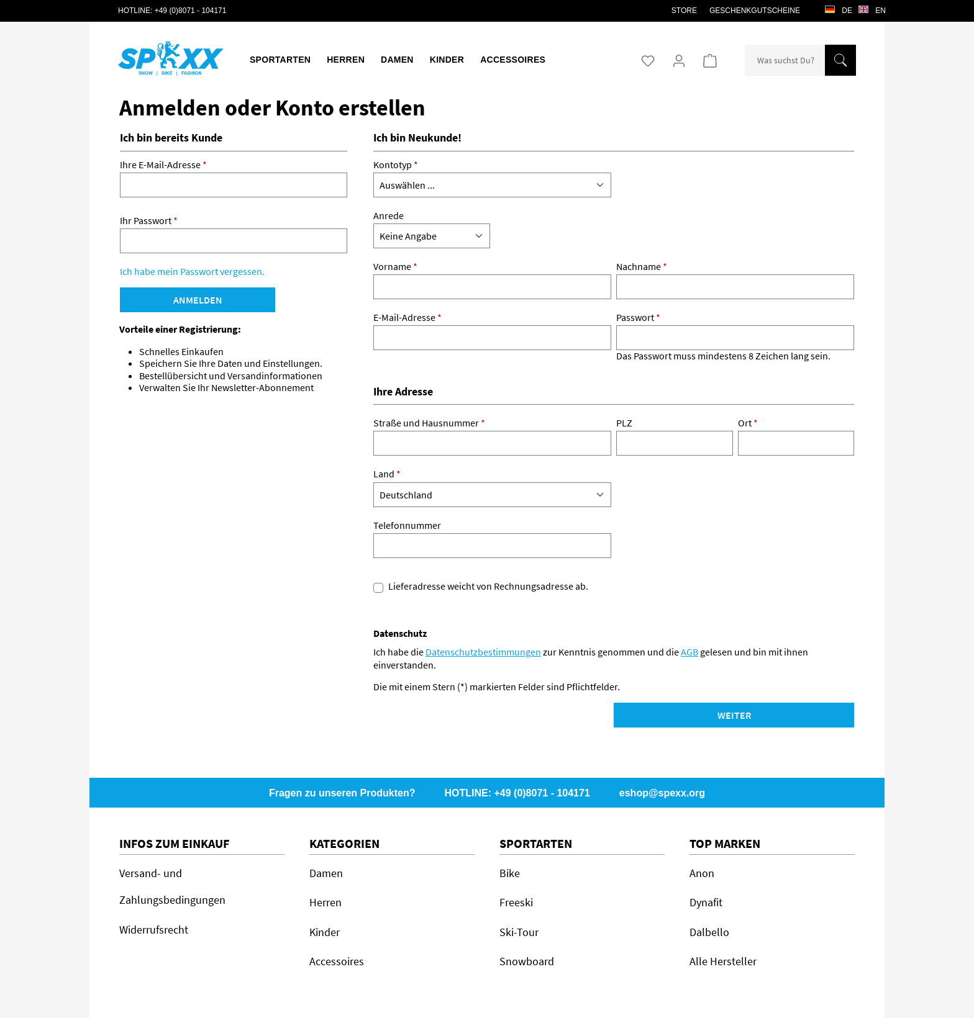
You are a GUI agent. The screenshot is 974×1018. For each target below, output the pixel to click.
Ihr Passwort (149, 221)
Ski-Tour (519, 932)
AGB (689, 652)
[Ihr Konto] (678, 60)
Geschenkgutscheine (754, 10)
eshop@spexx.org (662, 793)
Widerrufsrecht (153, 929)
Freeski (516, 902)
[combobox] (785, 60)
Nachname (641, 267)
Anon (702, 873)
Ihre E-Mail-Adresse (163, 165)
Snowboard (526, 961)
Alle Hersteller (723, 961)
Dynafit (706, 902)
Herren (325, 902)
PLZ (624, 423)
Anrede (388, 216)
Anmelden (197, 300)
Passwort (638, 317)
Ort (748, 423)
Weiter (734, 715)
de (838, 7)
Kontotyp (395, 165)
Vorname (395, 267)
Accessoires (336, 961)
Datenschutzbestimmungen (483, 652)
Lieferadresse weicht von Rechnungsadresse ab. (488, 586)
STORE (684, 10)
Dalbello (709, 932)
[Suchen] (840, 60)
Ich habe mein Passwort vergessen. (192, 271)
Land (387, 474)
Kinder (324, 932)
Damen (326, 873)
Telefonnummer (407, 525)
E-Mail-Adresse (407, 317)
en (872, 7)
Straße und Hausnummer (429, 423)
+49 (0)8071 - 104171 (191, 10)
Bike (509, 873)
